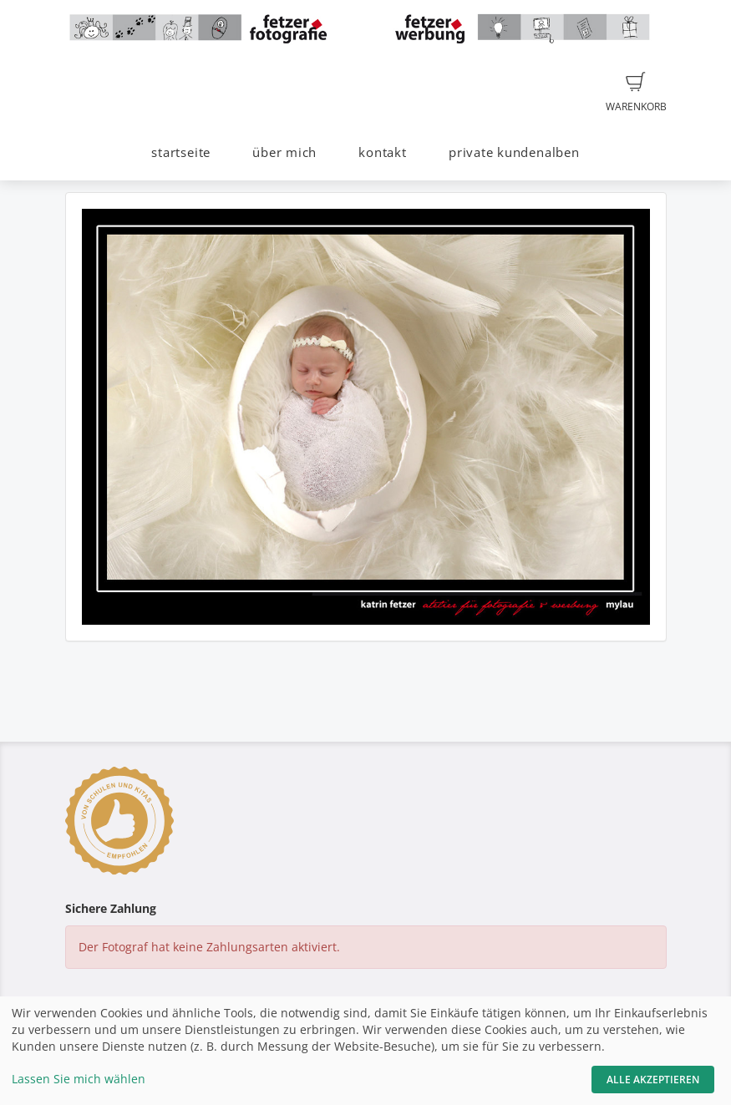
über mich (284, 152)
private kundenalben (514, 152)
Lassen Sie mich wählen (78, 1079)
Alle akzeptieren (653, 1079)
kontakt (382, 152)
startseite (181, 152)
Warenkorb (636, 93)
